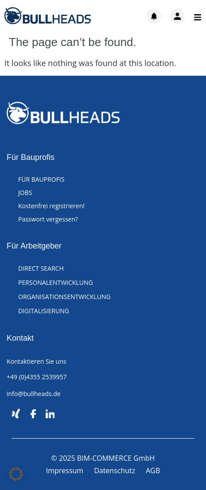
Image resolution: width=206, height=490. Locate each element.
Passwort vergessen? (48, 219)
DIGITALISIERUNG (43, 311)
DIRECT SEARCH (41, 268)
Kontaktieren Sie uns (36, 361)
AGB (153, 470)
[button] (16, 474)
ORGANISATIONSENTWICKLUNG (64, 296)
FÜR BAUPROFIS (41, 179)
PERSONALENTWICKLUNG (55, 282)
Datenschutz (114, 470)
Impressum (64, 470)
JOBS (25, 192)
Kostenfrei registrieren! (51, 206)
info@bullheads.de (34, 393)
